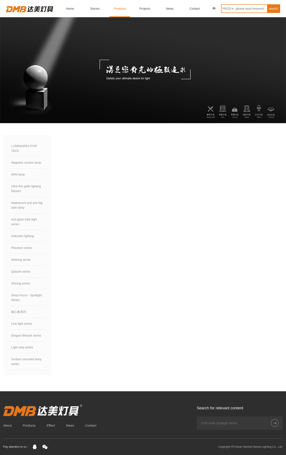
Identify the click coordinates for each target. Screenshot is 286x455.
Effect (51, 425)
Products (120, 8)
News (170, 8)
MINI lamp (18, 174)
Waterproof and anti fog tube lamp (27, 205)
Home (70, 8)
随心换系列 (18, 312)
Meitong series (21, 259)
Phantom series (21, 248)
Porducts (29, 425)
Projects (144, 8)
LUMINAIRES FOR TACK (24, 148)
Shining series (20, 283)
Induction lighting (22, 236)
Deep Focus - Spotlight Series (26, 297)
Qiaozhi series (20, 271)
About (7, 425)
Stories (95, 8)
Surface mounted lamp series (26, 361)
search (273, 8)
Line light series (21, 323)
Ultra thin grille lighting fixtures (26, 189)
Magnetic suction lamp (26, 162)
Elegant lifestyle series (26, 335)
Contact (194, 8)
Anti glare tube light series (24, 222)
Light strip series (22, 347)
